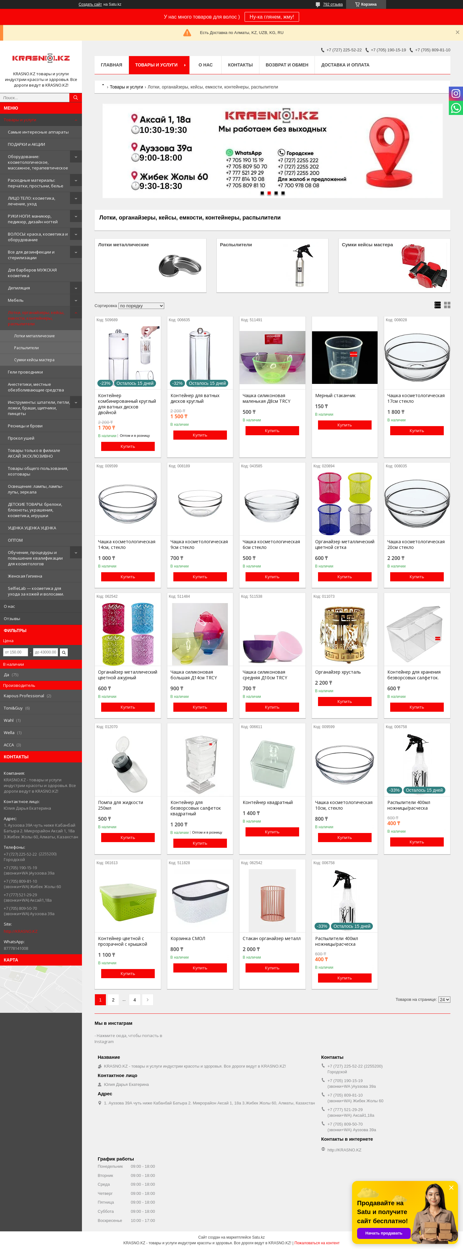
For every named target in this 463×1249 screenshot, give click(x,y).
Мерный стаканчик (335, 395)
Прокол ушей (21, 438)
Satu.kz (258, 1237)
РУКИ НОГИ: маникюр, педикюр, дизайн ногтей (33, 219)
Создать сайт (90, 4)
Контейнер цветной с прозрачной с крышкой (122, 941)
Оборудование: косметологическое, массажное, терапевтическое (38, 162)
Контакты (240, 64)
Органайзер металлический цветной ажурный (127, 675)
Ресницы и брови (25, 426)
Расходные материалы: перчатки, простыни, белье (35, 183)
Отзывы (12, 618)
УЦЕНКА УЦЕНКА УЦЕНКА (32, 528)
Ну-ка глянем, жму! (272, 17)
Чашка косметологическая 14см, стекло (126, 544)
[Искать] (75, 97)
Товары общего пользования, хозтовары (38, 471)
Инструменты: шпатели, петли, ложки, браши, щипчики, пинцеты (39, 407)
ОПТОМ (15, 540)
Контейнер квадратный (268, 802)
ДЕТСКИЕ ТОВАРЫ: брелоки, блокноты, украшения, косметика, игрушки (35, 509)
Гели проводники (25, 372)
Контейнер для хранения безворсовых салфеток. (414, 675)
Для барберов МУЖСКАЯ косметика (32, 272)
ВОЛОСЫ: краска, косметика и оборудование (38, 236)
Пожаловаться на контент (316, 1243)
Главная (111, 64)
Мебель (16, 300)
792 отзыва (333, 4)
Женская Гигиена (25, 576)
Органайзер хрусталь (338, 672)
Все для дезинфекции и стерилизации (31, 254)
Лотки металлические (34, 336)
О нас (9, 606)
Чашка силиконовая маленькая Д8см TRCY (266, 398)
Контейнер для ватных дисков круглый (195, 398)
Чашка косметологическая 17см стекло (416, 398)
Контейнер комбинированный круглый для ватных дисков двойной (127, 404)
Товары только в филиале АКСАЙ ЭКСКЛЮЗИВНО (34, 453)
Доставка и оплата (345, 64)
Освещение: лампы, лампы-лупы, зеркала (35, 489)
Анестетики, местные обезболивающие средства (36, 387)
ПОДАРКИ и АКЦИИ (26, 144)
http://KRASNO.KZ (21, 931)
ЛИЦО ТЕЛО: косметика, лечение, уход (31, 201)
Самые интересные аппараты (38, 132)
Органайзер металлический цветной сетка (344, 544)
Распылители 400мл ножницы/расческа (408, 805)
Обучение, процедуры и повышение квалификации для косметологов (35, 558)
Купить (128, 446)
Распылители (26, 348)
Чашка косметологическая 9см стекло (199, 544)
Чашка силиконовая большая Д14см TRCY (194, 675)
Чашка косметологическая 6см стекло (271, 544)
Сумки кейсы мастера (34, 359)
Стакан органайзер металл (272, 938)
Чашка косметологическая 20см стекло (416, 544)
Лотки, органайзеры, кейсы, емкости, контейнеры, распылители (36, 318)
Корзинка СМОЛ (188, 938)
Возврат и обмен (287, 64)
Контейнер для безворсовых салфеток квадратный (196, 808)
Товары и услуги (20, 120)
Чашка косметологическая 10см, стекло (344, 805)
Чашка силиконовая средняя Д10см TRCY (265, 675)
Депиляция (19, 288)
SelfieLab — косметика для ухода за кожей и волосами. (36, 591)
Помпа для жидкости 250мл (120, 805)
